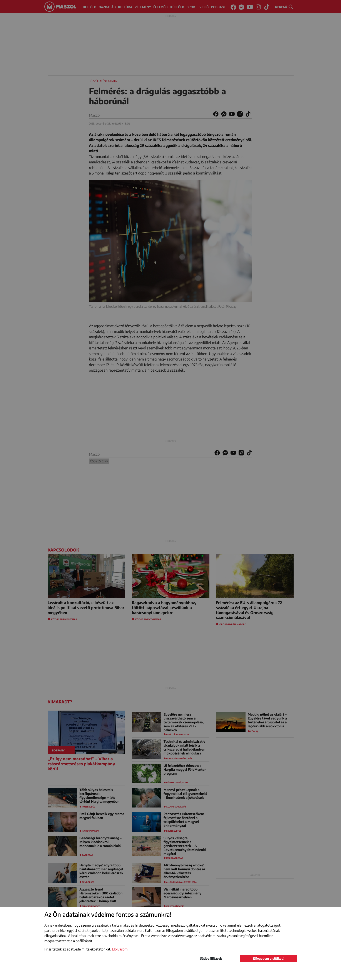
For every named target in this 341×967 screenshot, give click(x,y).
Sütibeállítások (211, 958)
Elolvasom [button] (120, 949)
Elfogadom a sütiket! (268, 958)
